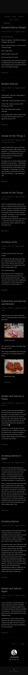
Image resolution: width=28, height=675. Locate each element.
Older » (22, 643)
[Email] (15, 659)
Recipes (14, 16)
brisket (23, 88)
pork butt (4, 142)
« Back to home (7, 23)
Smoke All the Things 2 (13, 135)
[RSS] (18, 659)
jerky (13, 142)
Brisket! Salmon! (9, 83)
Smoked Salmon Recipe (13, 27)
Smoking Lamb (9, 242)
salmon (23, 31)
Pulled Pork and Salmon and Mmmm (13, 302)
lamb (2, 199)
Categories (21, 16)
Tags (11, 19)
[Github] (13, 659)
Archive (16, 19)
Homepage (7, 16)
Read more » (5, 72)
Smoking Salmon (10, 521)
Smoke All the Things (12, 192)
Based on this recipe (7, 37)
